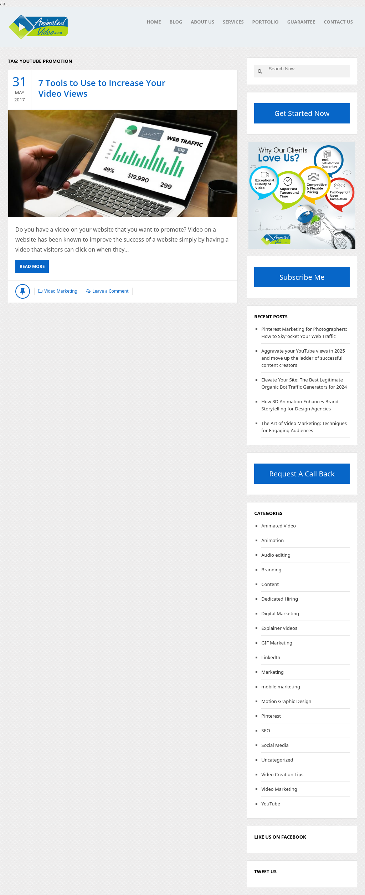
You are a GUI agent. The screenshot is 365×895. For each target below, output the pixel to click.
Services (233, 22)
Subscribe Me (301, 277)
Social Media (274, 745)
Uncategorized (277, 760)
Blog (175, 22)
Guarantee (301, 22)
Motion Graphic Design (286, 701)
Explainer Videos (279, 628)
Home (154, 22)
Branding (271, 569)
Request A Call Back (302, 474)
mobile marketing (280, 686)
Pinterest (271, 716)
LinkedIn (270, 657)
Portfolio (265, 22)
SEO (265, 730)
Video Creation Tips (282, 774)
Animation (272, 540)
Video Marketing (60, 291)
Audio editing (276, 555)
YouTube (270, 803)
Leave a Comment (110, 291)
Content (270, 584)
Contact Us (338, 22)
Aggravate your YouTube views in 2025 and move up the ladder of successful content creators (303, 358)
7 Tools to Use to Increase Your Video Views (102, 88)
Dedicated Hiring (279, 599)
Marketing (272, 672)
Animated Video (278, 525)
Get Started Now (302, 113)
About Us (202, 22)
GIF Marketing (276, 642)
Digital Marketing (280, 613)
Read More (32, 266)
